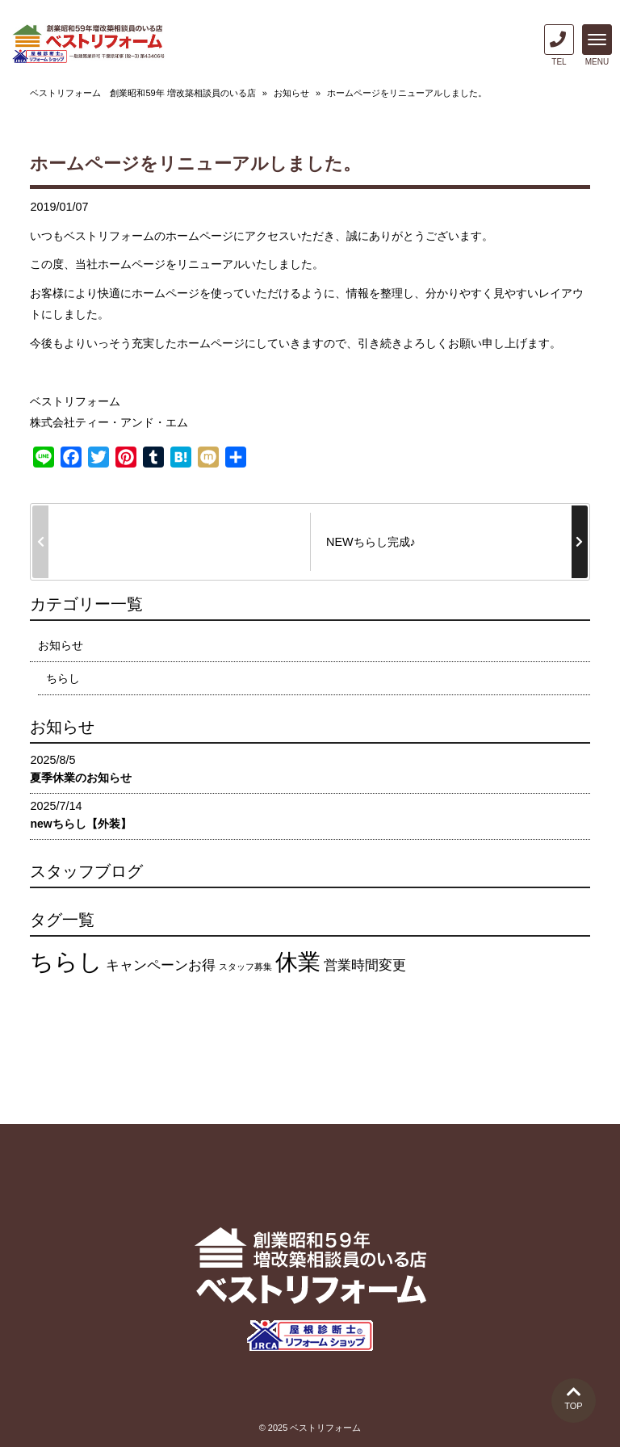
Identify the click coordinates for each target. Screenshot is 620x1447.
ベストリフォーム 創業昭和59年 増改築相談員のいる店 (142, 93)
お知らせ (291, 93)
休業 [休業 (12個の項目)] (297, 962)
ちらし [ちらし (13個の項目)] (66, 961)
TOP (573, 1397)
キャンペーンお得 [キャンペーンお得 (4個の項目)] (161, 965)
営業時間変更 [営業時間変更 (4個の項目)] (365, 965)
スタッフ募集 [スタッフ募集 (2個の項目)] (245, 966)
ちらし (63, 678)
